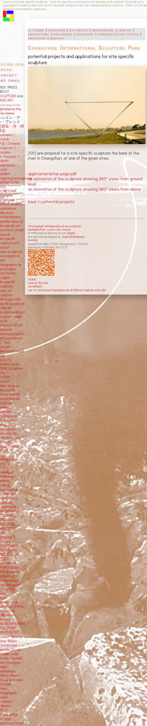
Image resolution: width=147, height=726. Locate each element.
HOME (32, 279)
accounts (57, 38)
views (15, 364)
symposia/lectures (112, 34)
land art (124, 30)
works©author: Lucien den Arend (49, 229)
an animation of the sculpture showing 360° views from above (84, 189)
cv (29, 30)
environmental (103, 30)
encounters (37, 38)
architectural (38, 34)
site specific (78, 30)
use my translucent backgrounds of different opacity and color (67, 290)
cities (134, 34)
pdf (73, 173)
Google (71, 233)
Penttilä (33, 240)
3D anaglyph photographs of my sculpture (54, 226)
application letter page (48, 173)
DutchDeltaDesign (73, 237)
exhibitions (85, 34)
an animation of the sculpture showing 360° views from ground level (85, 181)
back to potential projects (51, 201)
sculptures (56, 30)
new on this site (38, 283)
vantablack (35, 286)
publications (62, 34)
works (39, 30)
